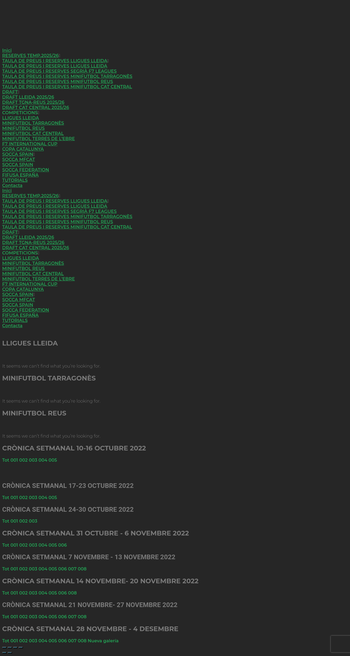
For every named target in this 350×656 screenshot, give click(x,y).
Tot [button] (6, 460)
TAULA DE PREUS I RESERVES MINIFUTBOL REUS (57, 81)
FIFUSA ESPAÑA (20, 175)
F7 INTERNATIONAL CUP (29, 144)
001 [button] (14, 460)
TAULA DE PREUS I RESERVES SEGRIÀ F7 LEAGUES (59, 71)
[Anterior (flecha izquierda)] (4, 653)
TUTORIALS (15, 180)
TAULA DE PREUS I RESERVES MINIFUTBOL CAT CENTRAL (67, 86)
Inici (7, 50)
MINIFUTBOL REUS (23, 128)
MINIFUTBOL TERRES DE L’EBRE (38, 138)
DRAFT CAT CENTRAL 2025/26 (35, 107)
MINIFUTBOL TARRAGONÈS (33, 123)
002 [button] (24, 460)
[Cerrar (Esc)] (21, 647)
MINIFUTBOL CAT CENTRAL (33, 133)
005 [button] (53, 460)
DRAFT (10, 92)
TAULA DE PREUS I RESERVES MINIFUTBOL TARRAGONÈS (67, 76)
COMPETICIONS (20, 112)
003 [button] (34, 460)
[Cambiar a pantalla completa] (10, 647)
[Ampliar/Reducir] (4, 647)
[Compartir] (15, 647)
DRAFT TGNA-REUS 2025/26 (33, 102)
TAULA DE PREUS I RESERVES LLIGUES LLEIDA (54, 60)
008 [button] (82, 569)
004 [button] (44, 460)
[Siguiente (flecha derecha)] (10, 653)
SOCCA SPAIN (17, 154)
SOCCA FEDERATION (25, 169)
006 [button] (62, 545)
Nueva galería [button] (103, 640)
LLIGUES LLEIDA (20, 118)
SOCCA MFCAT (18, 159)
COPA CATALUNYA (23, 149)
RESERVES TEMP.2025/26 (30, 55)
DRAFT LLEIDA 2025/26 (28, 97)
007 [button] (73, 569)
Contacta (12, 185)
